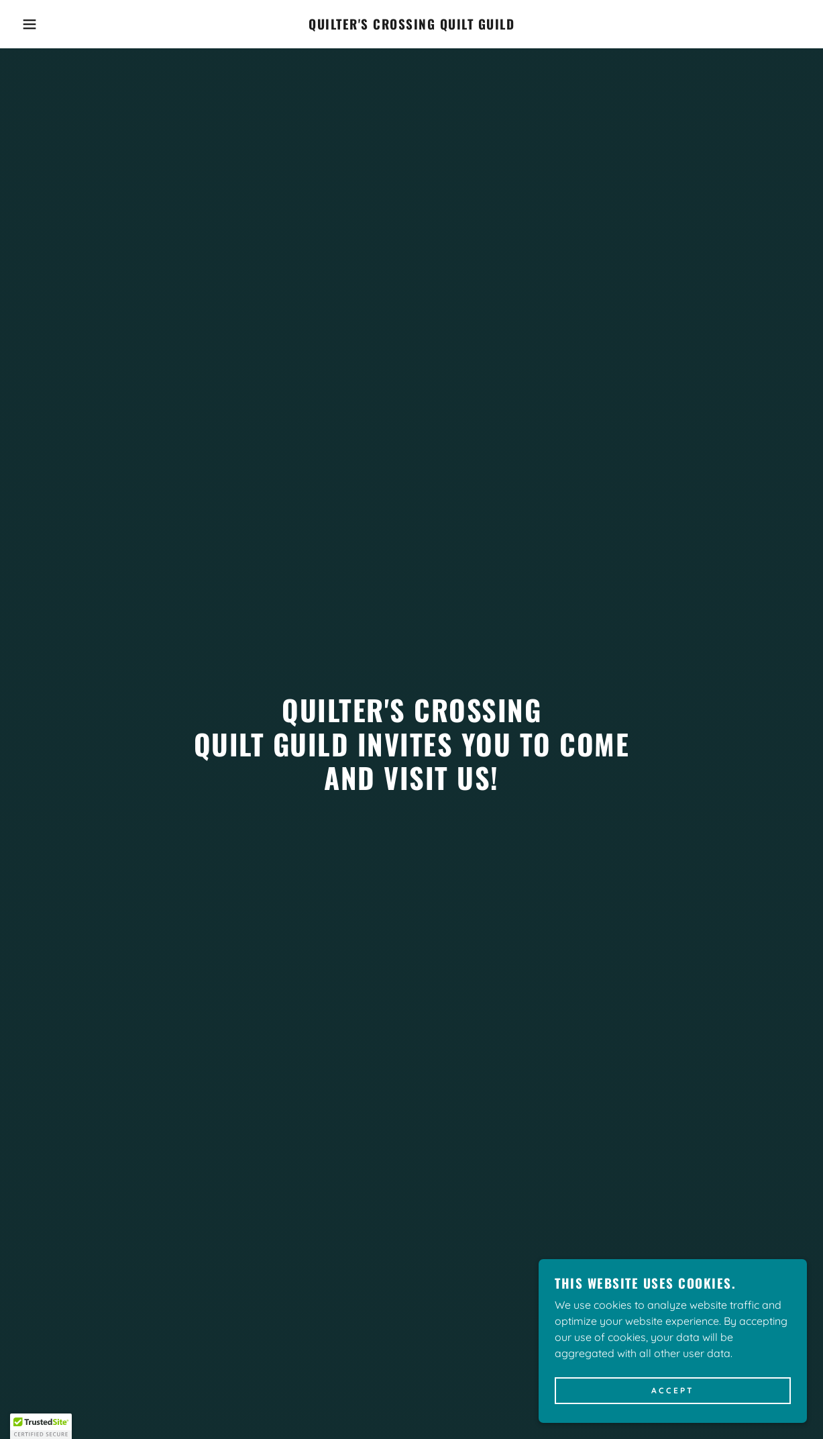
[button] (41, 24)
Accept (672, 1391)
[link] (411, 25)
